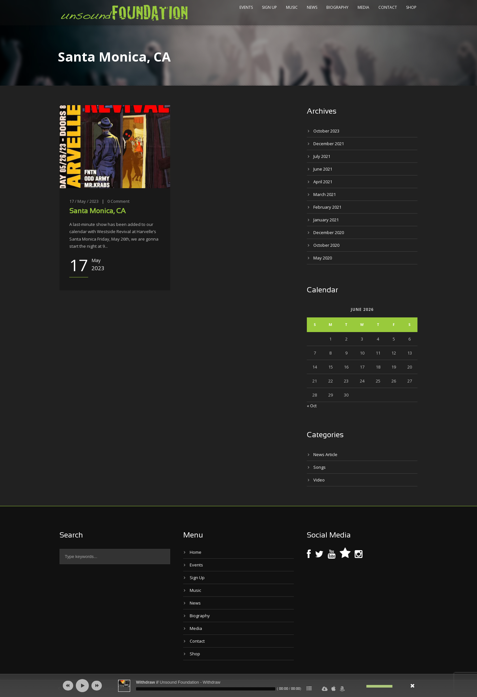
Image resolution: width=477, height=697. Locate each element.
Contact (387, 7)
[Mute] (361, 686)
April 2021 (322, 182)
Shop (411, 7)
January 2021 (326, 220)
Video (319, 480)
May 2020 (322, 258)
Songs (319, 467)
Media (363, 7)
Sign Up (269, 7)
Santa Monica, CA (97, 211)
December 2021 (328, 143)
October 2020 (326, 245)
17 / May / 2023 (84, 201)
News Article (325, 454)
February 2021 (327, 207)
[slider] (205, 688)
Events (246, 7)
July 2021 (321, 156)
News (312, 7)
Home (195, 552)
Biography (337, 7)
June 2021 (322, 169)
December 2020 (328, 232)
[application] (238, 685)
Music (292, 7)
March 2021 (324, 194)
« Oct (312, 406)
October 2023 (326, 131)
